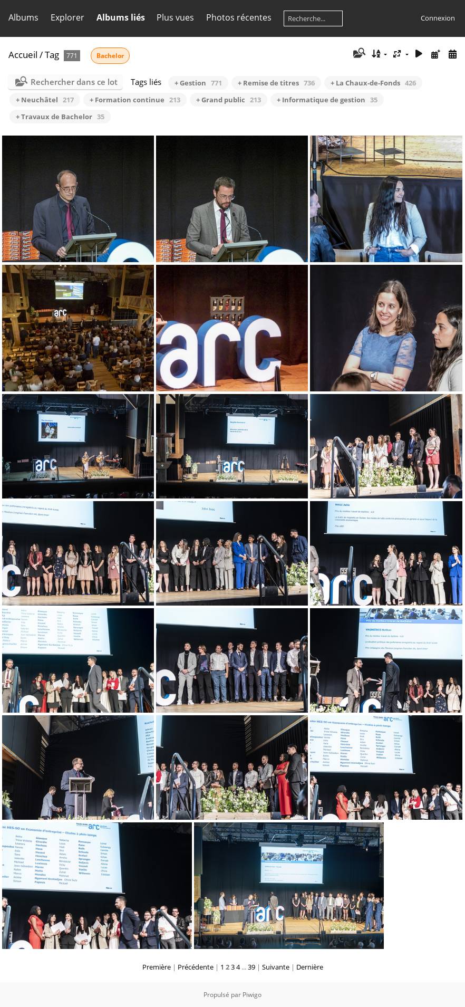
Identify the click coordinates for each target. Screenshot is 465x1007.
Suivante (275, 967)
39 (251, 967)
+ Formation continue (135, 99)
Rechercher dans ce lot (74, 81)
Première (156, 967)
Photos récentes (239, 17)
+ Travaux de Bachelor (60, 116)
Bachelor (110, 55)
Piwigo (252, 994)
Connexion (438, 18)
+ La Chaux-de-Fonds (373, 83)
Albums (23, 17)
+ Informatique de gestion (327, 99)
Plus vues (175, 17)
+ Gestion (198, 83)
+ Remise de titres (276, 83)
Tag (52, 55)
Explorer (67, 17)
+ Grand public (228, 99)
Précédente (196, 967)
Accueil (22, 55)
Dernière (309, 967)
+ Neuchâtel (45, 99)
